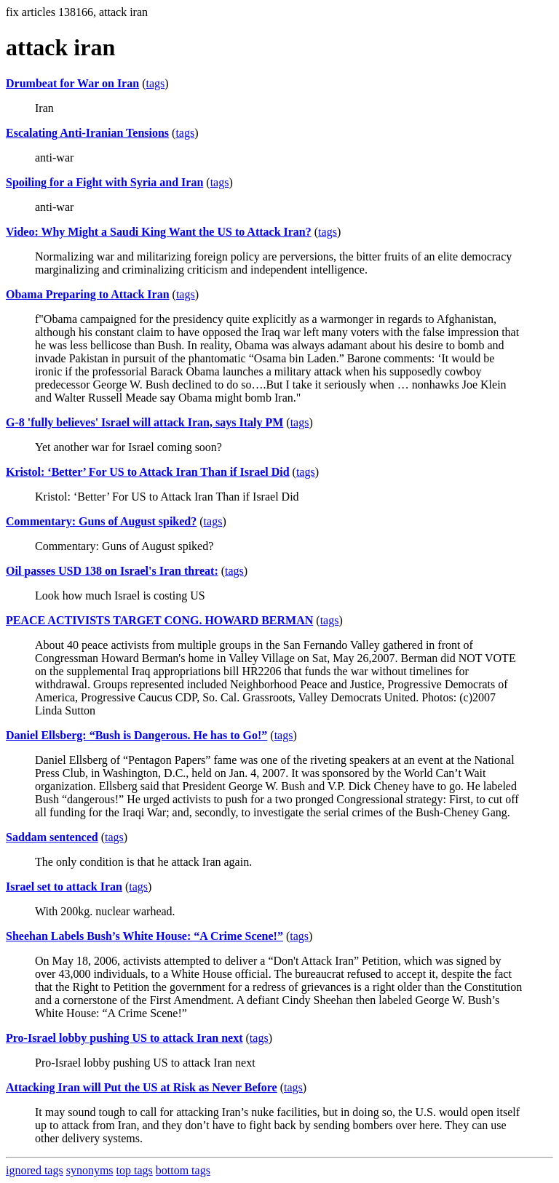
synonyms (90, 1170)
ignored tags (34, 1170)
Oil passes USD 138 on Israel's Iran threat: (112, 571)
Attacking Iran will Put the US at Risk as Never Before (141, 1087)
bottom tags (183, 1170)
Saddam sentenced (52, 837)
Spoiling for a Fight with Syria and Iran (104, 182)
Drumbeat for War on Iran (72, 83)
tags (155, 83)
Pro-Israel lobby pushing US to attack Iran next (124, 1038)
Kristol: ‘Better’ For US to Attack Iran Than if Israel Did (148, 472)
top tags (134, 1170)
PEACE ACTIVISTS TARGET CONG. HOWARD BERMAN (159, 620)
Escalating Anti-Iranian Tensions (87, 133)
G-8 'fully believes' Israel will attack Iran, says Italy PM (144, 422)
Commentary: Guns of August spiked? (101, 521)
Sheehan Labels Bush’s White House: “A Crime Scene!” (144, 936)
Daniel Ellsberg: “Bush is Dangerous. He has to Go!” (136, 735)
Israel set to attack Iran (64, 886)
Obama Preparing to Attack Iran (88, 294)
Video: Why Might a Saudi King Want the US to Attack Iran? (159, 232)
